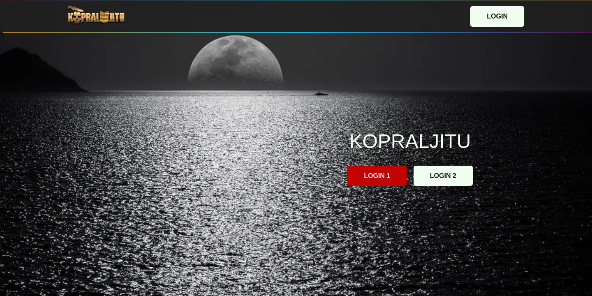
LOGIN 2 (443, 175)
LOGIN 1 (377, 175)
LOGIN (497, 16)
